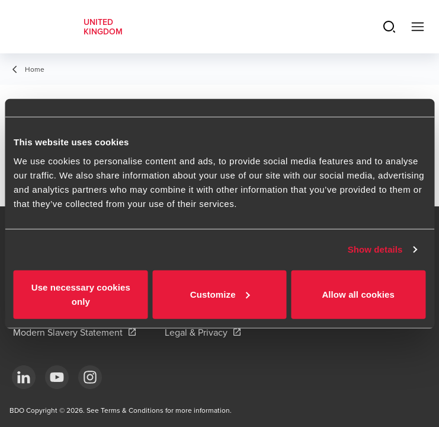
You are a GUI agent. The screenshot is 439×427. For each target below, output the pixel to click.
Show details (375, 249)
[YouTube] (57, 377)
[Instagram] (90, 377)
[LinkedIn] (23, 377)
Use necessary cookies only (80, 294)
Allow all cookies (358, 294)
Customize (220, 294)
